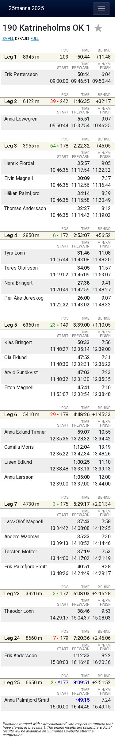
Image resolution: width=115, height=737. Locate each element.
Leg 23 (12, 594)
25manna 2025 (26, 8)
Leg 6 (10, 414)
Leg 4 (10, 235)
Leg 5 (10, 325)
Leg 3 (10, 146)
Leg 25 (12, 682)
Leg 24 (12, 638)
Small (8, 38)
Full (35, 38)
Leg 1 (10, 57)
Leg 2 (10, 101)
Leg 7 (10, 504)
